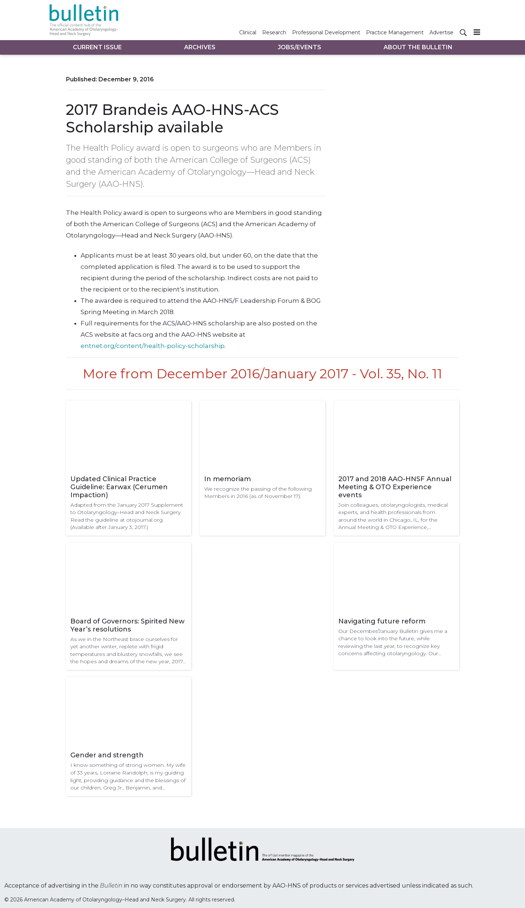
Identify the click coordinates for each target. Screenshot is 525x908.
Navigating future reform (381, 621)
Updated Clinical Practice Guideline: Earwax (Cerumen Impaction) (119, 487)
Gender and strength (107, 755)
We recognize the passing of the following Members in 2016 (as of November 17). (258, 493)
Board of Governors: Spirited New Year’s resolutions (127, 625)
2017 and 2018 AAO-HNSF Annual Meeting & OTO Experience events (394, 487)
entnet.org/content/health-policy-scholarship (153, 345)
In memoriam (227, 479)
